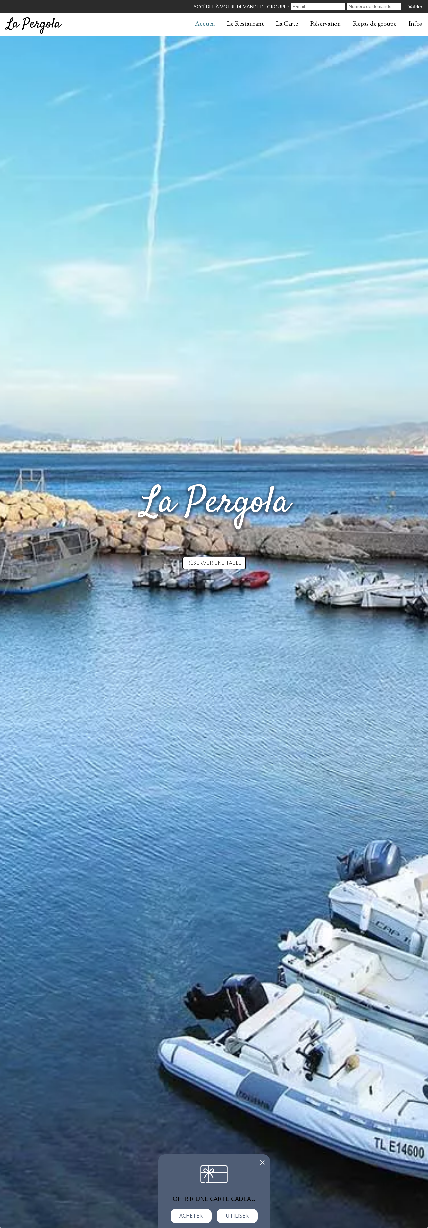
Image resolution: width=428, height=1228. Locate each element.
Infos (415, 23)
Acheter (191, 1215)
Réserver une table (214, 563)
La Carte (287, 23)
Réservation (325, 23)
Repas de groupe (374, 23)
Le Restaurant (245, 23)
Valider (415, 6)
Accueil (205, 23)
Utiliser (237, 1215)
